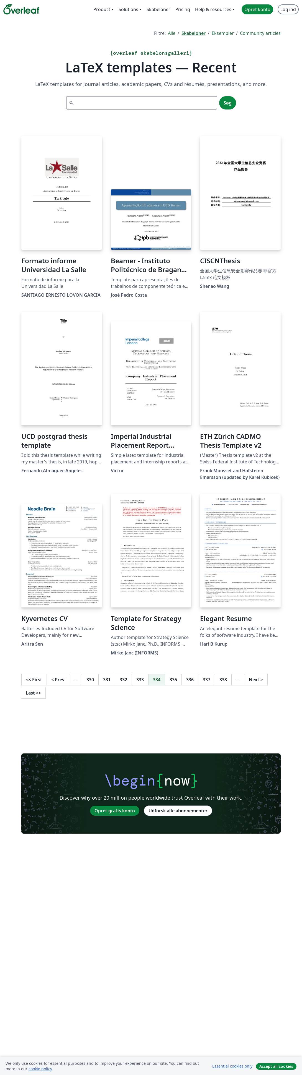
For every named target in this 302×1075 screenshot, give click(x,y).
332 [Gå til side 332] (123, 680)
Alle (171, 33)
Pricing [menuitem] (182, 9)
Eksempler (223, 33)
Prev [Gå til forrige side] (58, 680)
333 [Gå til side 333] (140, 680)
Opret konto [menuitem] (257, 9)
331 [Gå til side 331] (107, 680)
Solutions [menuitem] (128, 9)
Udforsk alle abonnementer (178, 811)
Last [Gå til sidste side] (33, 693)
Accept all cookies (276, 1066)
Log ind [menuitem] (288, 9)
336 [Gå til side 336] (190, 680)
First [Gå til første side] (34, 680)
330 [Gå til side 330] (90, 680)
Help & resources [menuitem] (213, 9)
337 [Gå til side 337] (206, 680)
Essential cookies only (232, 1066)
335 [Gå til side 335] (173, 680)
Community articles (260, 33)
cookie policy (40, 1068)
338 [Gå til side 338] (223, 680)
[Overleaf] (21, 9)
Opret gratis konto (114, 811)
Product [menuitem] (101, 9)
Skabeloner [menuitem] (158, 9)
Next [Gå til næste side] (256, 680)
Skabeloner (193, 33)
